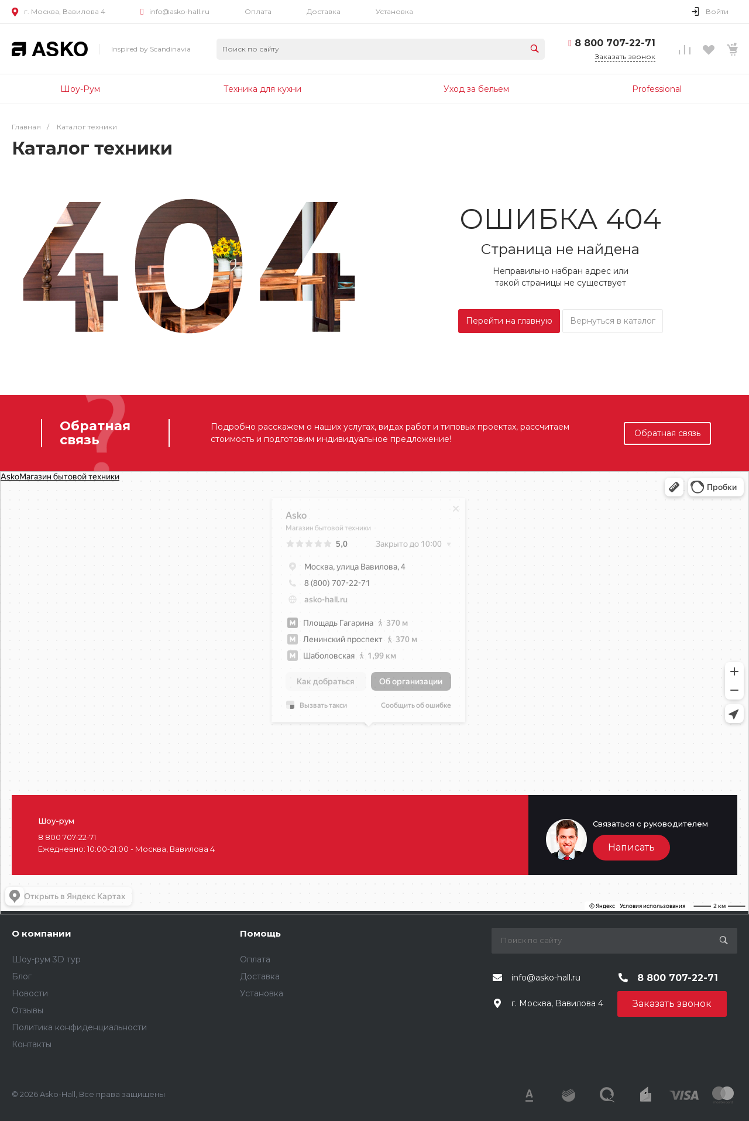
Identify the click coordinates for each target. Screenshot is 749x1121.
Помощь (260, 933)
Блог (22, 976)
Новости (30, 993)
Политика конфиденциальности (79, 1027)
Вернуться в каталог (612, 321)
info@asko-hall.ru (179, 11)
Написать (631, 847)
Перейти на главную (509, 321)
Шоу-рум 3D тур (46, 959)
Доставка (324, 11)
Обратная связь (667, 433)
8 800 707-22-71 (615, 43)
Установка (394, 11)
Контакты (31, 1044)
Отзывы (27, 1010)
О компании (41, 933)
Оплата (258, 11)
